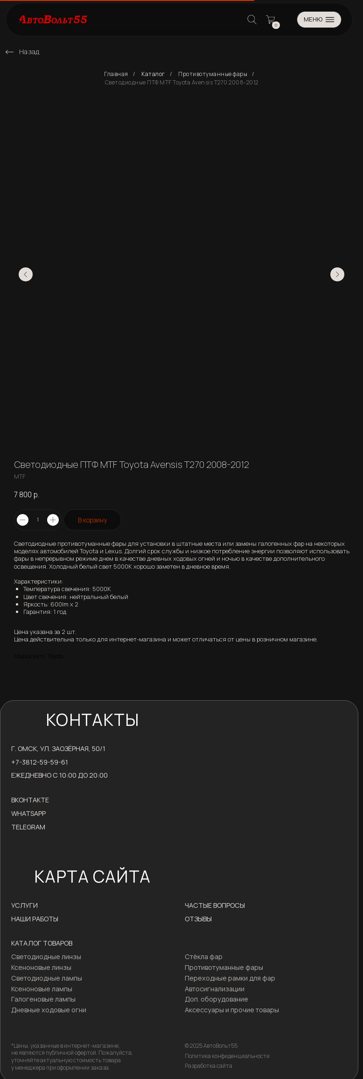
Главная (116, 74)
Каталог (153, 74)
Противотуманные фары (212, 74)
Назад (29, 51)
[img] (10, 52)
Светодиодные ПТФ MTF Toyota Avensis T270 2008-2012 (181, 82)
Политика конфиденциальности (227, 1056)
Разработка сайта (208, 1066)
